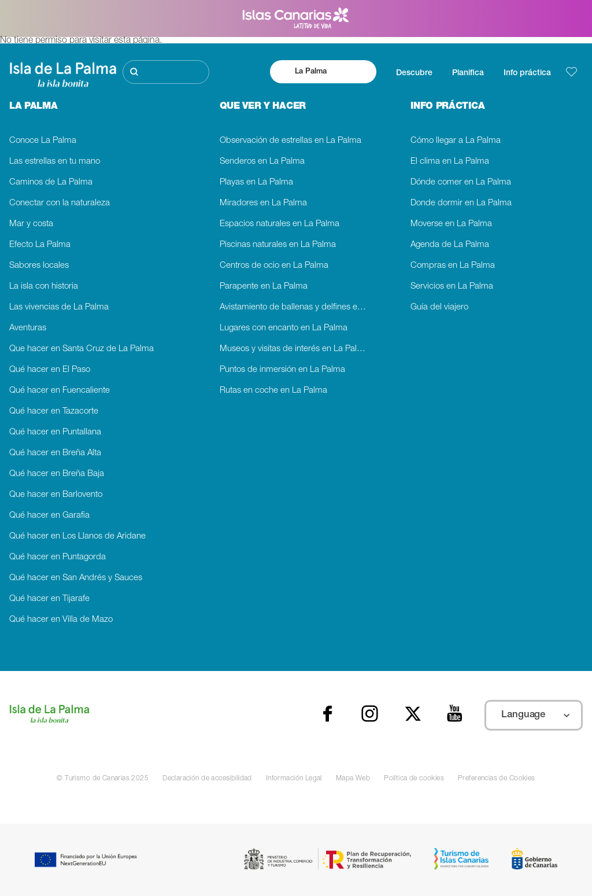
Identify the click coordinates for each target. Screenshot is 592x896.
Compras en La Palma (452, 265)
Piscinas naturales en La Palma (278, 245)
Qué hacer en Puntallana (55, 432)
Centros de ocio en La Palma (274, 265)
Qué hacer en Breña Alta (55, 453)
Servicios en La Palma (451, 286)
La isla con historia (43, 286)
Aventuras (27, 328)
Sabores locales (39, 265)
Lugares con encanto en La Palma (283, 328)
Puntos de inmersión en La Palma (282, 370)
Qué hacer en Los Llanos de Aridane (77, 536)
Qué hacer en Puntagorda (57, 557)
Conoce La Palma (42, 141)
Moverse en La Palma (451, 224)
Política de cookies (414, 778)
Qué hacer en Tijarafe (49, 599)
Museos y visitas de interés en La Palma (294, 349)
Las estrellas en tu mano (54, 161)
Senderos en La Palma (262, 161)
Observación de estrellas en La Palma (290, 141)
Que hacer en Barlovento (55, 495)
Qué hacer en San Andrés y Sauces (75, 578)
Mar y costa (31, 224)
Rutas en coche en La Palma (273, 390)
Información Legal (294, 778)
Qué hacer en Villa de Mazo (61, 619)
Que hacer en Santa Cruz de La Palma (81, 349)
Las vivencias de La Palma (59, 307)
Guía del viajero (439, 307)
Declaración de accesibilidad (207, 778)
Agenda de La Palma (449, 245)
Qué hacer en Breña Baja (56, 474)
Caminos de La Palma (50, 182)
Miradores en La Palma (263, 203)
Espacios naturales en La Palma (279, 224)
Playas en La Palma (256, 182)
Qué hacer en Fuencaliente (59, 390)
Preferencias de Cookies (496, 778)
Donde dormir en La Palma (461, 203)
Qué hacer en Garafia (49, 515)
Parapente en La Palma (264, 286)
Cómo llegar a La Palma (455, 141)
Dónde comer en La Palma (460, 182)
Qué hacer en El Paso (49, 370)
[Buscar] (166, 72)
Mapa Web (353, 778)
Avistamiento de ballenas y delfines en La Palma (296, 307)
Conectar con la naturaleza (59, 203)
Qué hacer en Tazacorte (53, 411)
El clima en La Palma (449, 161)
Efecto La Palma (40, 245)
